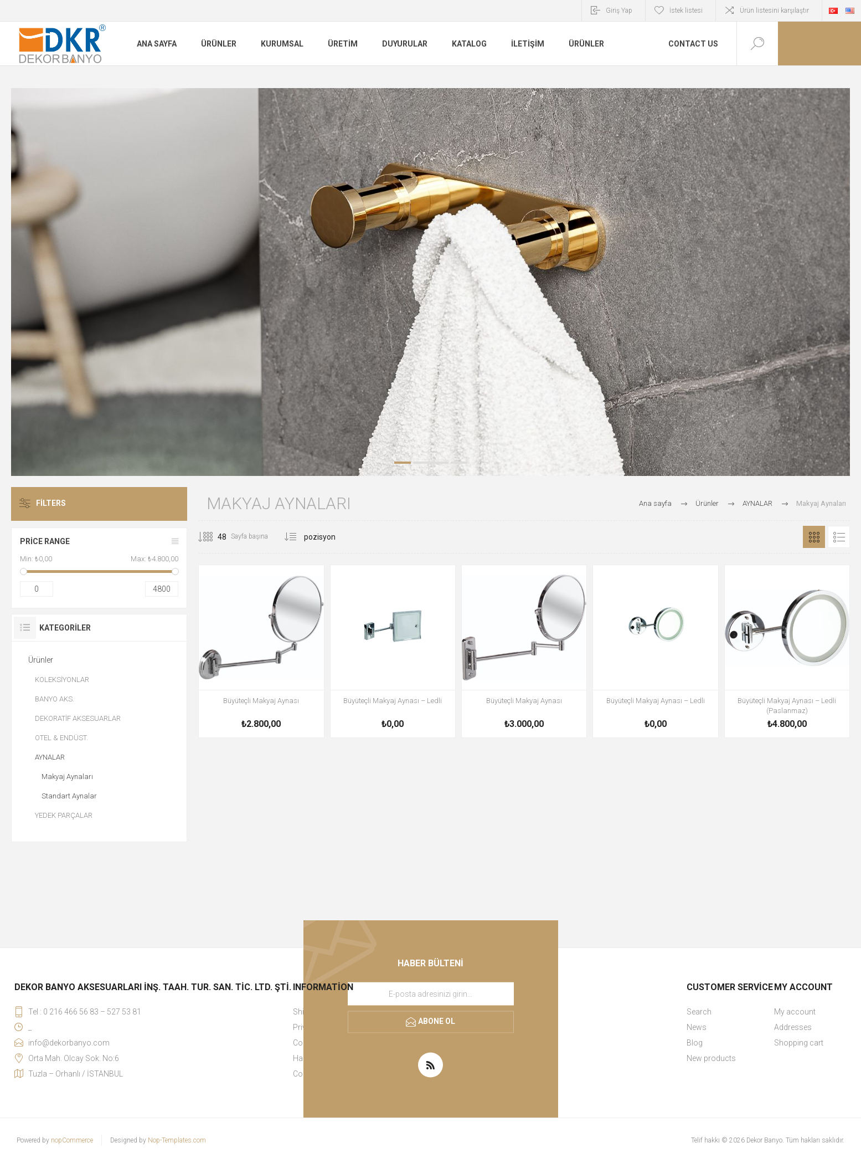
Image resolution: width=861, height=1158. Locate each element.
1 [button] (402, 462)
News (697, 1027)
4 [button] (459, 462)
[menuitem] (730, 1011)
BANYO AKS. (54, 699)
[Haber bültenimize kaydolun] (431, 994)
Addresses (793, 1027)
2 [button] (421, 462)
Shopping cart (798, 1042)
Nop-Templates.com (177, 1140)
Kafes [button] (814, 537)
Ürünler (40, 659)
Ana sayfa (655, 503)
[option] (430, 282)
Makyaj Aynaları (67, 776)
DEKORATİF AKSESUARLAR (78, 718)
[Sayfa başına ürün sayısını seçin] (213, 537)
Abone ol (436, 1021)
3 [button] (440, 462)
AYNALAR (50, 757)
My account (795, 1011)
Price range (45, 541)
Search (699, 1011)
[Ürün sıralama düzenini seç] (338, 537)
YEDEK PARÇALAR (63, 815)
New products (711, 1058)
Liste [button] (839, 537)
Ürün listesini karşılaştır (774, 10)
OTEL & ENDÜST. (61, 738)
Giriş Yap (619, 10)
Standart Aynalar (69, 796)
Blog (695, 1042)
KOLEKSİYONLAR (62, 679)
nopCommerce (72, 1140)
